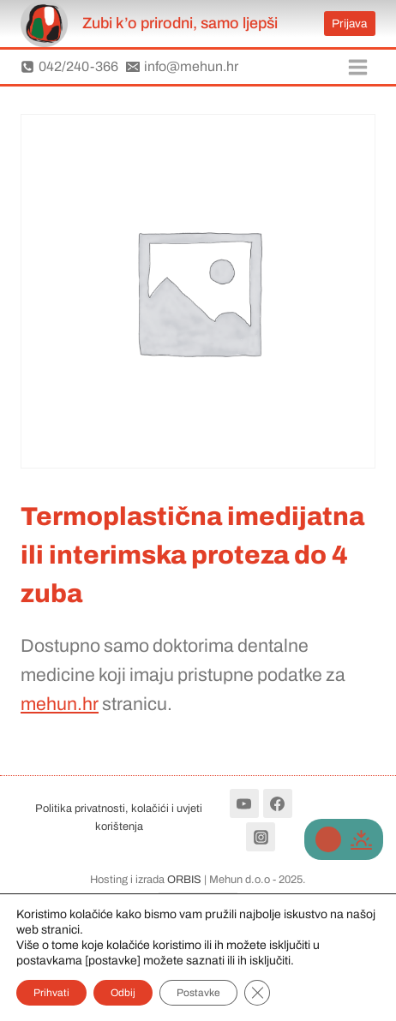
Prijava (349, 23)
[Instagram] (260, 836)
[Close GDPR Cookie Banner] (257, 993)
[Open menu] (357, 66)
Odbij (123, 993)
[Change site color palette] (343, 839)
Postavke (198, 993)
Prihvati (51, 993)
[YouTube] (244, 803)
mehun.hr (60, 704)
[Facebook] (277, 803)
